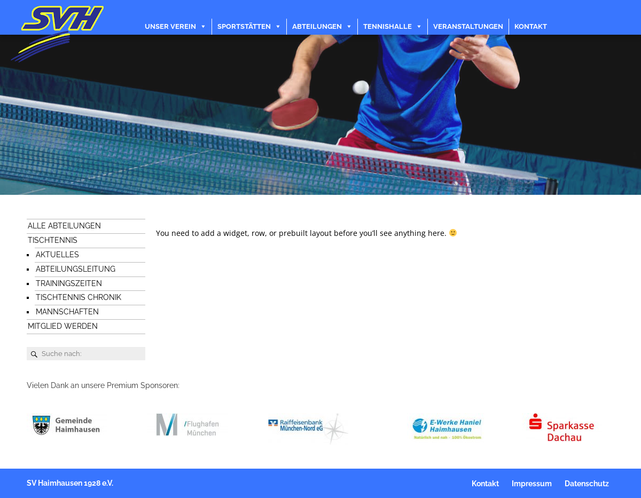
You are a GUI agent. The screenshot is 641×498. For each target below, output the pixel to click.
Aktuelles (57, 254)
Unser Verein (170, 26)
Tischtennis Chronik (78, 297)
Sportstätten (244, 26)
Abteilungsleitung (75, 269)
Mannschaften (67, 311)
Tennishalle (387, 26)
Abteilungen (317, 26)
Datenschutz (587, 483)
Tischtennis (52, 240)
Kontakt (530, 26)
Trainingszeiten (69, 283)
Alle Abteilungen (64, 226)
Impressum (532, 483)
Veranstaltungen (468, 26)
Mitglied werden (63, 326)
